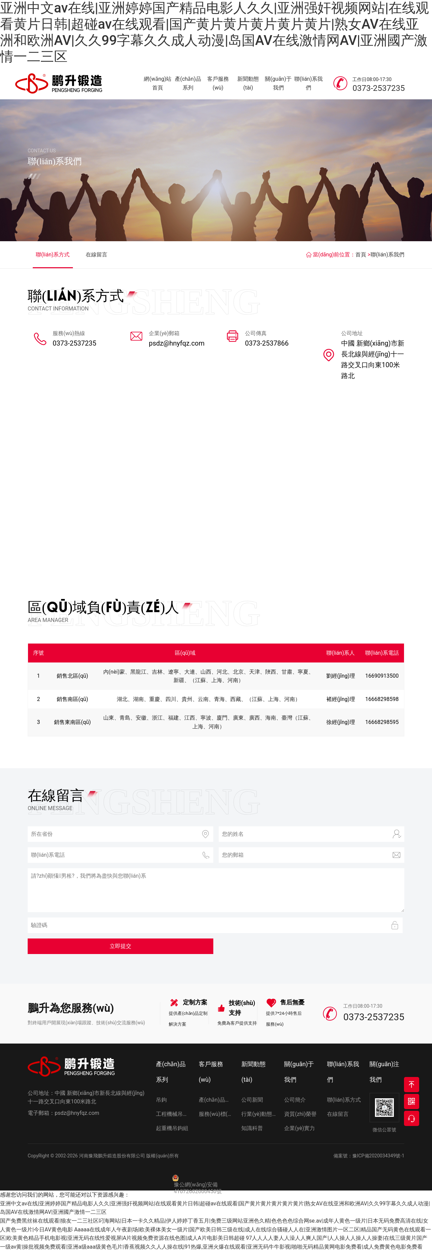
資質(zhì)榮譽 (300, 1116)
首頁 (360, 256)
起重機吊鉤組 (172, 1130)
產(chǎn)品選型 (216, 1102)
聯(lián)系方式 (53, 256)
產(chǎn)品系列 (188, 84)
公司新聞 (252, 1102)
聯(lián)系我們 (308, 84)
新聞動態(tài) (248, 84)
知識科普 (252, 1130)
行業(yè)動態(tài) (258, 1116)
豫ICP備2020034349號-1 (378, 1157)
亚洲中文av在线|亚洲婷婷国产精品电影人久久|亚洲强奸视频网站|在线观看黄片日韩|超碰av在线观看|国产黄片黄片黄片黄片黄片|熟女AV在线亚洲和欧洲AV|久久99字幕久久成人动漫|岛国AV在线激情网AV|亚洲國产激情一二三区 (214, 32)
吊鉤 (161, 1102)
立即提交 (120, 948)
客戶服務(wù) (218, 84)
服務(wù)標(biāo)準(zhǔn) (216, 1116)
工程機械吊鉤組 (173, 1116)
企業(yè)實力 (299, 1130)
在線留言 (96, 256)
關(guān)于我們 (278, 84)
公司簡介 (295, 1102)
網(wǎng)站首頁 (157, 84)
